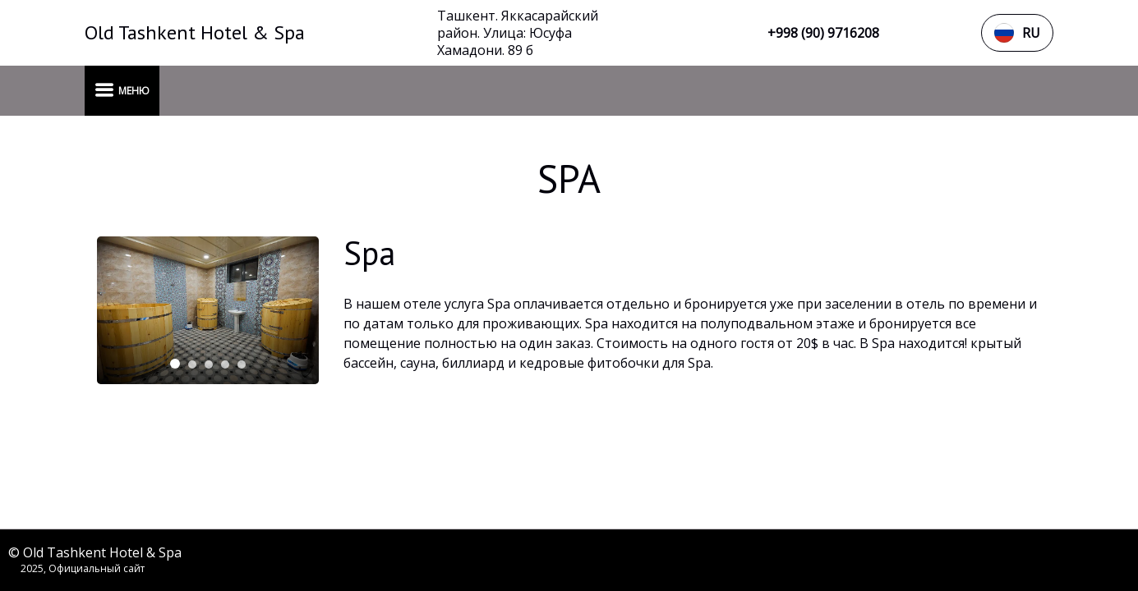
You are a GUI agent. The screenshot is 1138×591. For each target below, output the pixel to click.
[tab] (175, 364)
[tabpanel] (208, 310)
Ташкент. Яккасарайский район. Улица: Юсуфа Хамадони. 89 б (517, 33)
